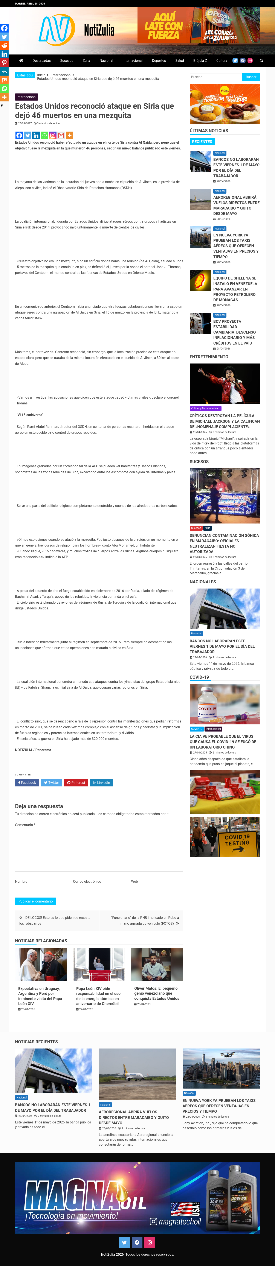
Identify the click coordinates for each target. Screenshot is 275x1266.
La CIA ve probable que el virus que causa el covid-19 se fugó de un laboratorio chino (223, 741)
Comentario (25, 825)
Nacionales (203, 581)
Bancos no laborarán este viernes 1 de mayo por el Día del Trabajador (222, 646)
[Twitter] (27, 135)
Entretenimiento (209, 356)
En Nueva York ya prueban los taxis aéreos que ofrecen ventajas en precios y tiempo (236, 246)
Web (134, 881)
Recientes (202, 141)
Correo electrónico (87, 881)
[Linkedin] (36, 135)
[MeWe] (4, 71)
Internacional (133, 61)
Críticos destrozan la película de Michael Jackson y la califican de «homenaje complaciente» (225, 421)
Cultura (221, 61)
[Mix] (4, 80)
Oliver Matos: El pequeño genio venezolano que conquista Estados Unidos (156, 993)
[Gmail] (61, 135)
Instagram (149, 1242)
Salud (179, 61)
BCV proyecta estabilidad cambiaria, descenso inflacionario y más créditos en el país (234, 332)
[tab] (202, 141)
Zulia (86, 61)
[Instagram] (53, 135)
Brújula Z (200, 61)
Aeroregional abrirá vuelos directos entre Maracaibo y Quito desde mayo (134, 1117)
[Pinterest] (4, 62)
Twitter (51, 782)
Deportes (159, 61)
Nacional (106, 61)
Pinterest (76, 782)
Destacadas (42, 61)
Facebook (27, 782)
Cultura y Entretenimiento (205, 408)
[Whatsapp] (44, 135)
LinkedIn (101, 782)
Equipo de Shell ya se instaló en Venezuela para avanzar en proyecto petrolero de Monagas (235, 289)
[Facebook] (19, 135)
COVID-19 (199, 677)
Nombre (21, 881)
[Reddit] (4, 45)
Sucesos (66, 61)
